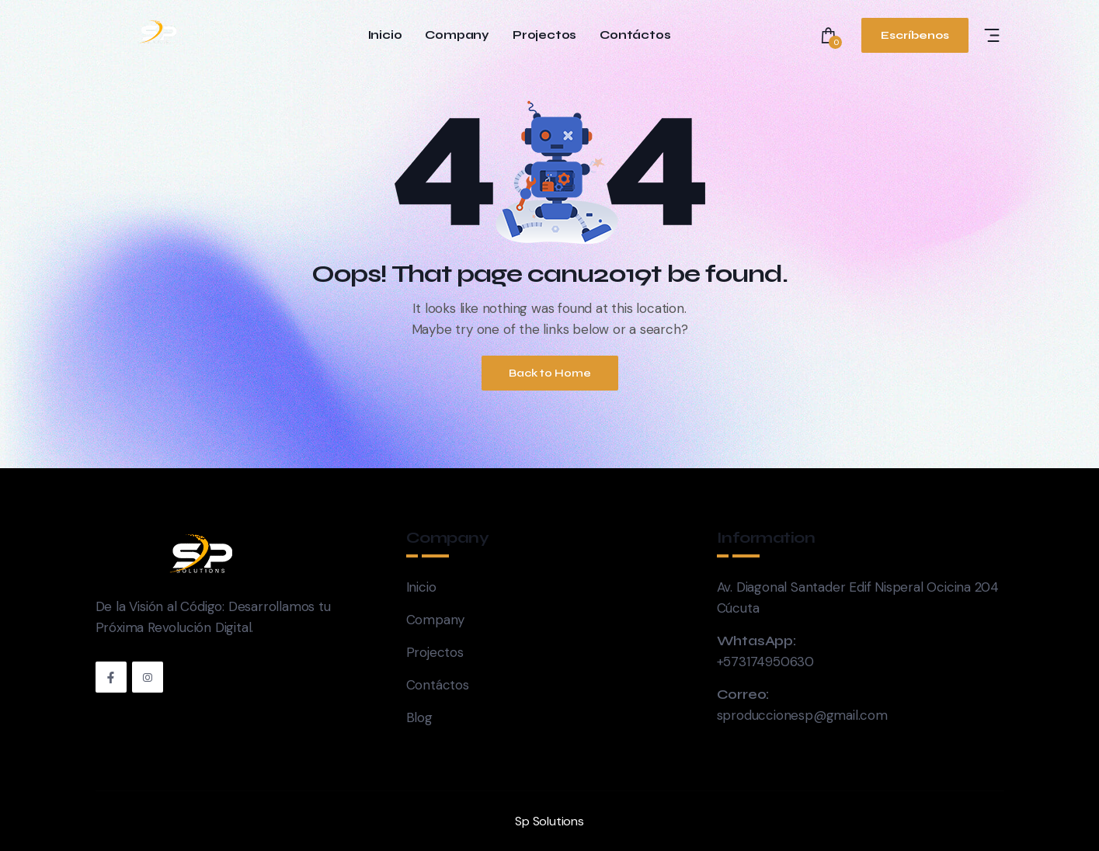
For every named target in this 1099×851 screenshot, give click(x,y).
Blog (419, 717)
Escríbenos (915, 35)
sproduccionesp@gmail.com (802, 715)
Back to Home (550, 373)
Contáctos (635, 35)
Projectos (544, 35)
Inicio (385, 35)
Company (457, 35)
